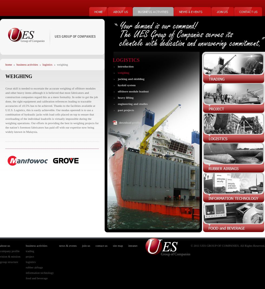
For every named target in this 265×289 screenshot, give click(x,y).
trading (30, 251)
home (8, 64)
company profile (9, 251)
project (30, 256)
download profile (130, 122)
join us (86, 245)
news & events (68, 245)
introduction (126, 66)
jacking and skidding (131, 79)
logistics (47, 64)
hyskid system (127, 85)
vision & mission (10, 256)
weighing (123, 72)
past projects (126, 110)
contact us (101, 245)
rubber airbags (34, 267)
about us (5, 245)
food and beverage (37, 278)
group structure (9, 262)
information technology (40, 272)
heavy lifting (126, 97)
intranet (132, 245)
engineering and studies (133, 103)
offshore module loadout (133, 91)
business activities (27, 64)
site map (118, 245)
